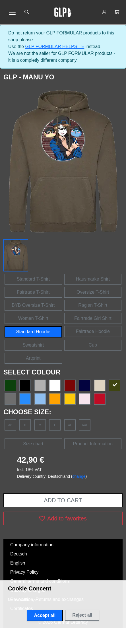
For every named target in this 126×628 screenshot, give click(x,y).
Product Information (93, 443)
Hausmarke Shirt (93, 279)
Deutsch (18, 553)
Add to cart (63, 500)
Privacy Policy (24, 572)
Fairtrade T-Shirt (33, 292)
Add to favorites (63, 518)
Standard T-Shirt (33, 279)
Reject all (82, 615)
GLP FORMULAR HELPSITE (54, 46)
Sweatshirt (33, 345)
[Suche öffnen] (26, 12)
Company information (31, 544)
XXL (85, 425)
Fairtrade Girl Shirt (92, 318)
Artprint (33, 358)
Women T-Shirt (33, 318)
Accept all (45, 615)
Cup (93, 345)
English (17, 563)
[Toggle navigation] (12, 12)
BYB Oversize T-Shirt (33, 305)
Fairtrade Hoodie (93, 331)
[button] (117, 12)
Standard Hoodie (33, 331)
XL (70, 425)
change (79, 476)
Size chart (33, 443)
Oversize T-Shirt (93, 292)
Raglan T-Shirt (92, 305)
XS (10, 425)
